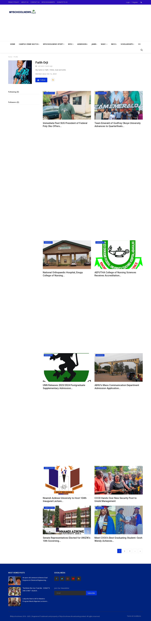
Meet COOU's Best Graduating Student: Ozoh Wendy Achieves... (118, 539)
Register (135, 2)
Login (128, 2)
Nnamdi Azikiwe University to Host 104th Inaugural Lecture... (64, 499)
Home (12, 44)
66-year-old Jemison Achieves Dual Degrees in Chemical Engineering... (35, 579)
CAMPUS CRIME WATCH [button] (29, 44)
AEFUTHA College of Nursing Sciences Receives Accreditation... (115, 274)
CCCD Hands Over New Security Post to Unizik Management (115, 499)
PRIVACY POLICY (13, 2)
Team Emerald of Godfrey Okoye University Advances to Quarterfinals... (117, 125)
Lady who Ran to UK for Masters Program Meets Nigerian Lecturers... (36, 600)
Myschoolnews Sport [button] (53, 44)
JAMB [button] (94, 44)
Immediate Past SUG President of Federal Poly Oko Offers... (65, 125)
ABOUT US (24, 2)
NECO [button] (114, 44)
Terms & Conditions (134, 616)
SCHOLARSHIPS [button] (127, 44)
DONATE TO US (62, 2)
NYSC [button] (70, 44)
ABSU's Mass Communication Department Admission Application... (116, 387)
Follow (41, 80)
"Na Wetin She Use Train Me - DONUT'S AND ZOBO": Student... (36, 589)
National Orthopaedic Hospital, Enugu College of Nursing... (63, 274)
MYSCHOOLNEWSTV (48, 2)
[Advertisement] (100, 22)
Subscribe (91, 593)
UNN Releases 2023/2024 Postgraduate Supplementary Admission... (64, 387)
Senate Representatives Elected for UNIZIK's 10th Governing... (66, 539)
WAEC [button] (104, 44)
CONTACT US (35, 2)
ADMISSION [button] (82, 44)
